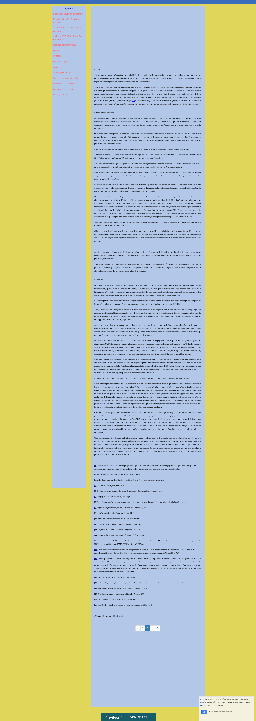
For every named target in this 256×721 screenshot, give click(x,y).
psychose (57, 56)
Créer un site (138, 716)
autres (55, 67)
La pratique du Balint (62, 72)
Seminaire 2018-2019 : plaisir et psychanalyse (67, 29)
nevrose (56, 50)
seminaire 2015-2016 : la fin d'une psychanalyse (68, 38)
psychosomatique (60, 61)
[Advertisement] (69, 173)
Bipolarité (68, 8)
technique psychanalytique (64, 45)
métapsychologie (60, 94)
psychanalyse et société (63, 89)
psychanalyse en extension (64, 83)
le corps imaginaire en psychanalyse (69, 14)
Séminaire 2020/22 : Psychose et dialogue (67, 21)
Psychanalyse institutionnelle (65, 78)
